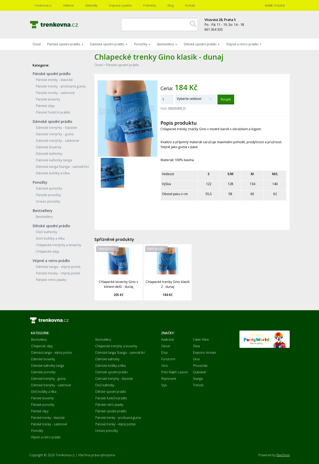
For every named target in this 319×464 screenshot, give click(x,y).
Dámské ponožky (49, 188)
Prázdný (275, 5)
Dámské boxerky (48, 147)
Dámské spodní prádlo (107, 44)
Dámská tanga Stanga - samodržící (62, 166)
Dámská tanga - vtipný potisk (58, 266)
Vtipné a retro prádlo (242, 44)
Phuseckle (200, 365)
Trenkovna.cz (43, 5)
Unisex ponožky (48, 201)
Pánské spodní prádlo (63, 44)
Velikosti (68, 5)
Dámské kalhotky (49, 153)
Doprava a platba (120, 5)
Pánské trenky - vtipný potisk (58, 273)
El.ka (164, 352)
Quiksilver (199, 372)
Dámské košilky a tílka (53, 173)
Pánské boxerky (48, 99)
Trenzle (198, 385)
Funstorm (168, 359)
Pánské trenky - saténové (55, 93)
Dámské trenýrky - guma (55, 134)
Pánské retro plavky (51, 279)
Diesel (165, 346)
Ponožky (140, 44)
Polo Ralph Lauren (174, 372)
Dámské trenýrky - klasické (56, 127)
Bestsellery (165, 44)
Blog (170, 5)
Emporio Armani (204, 352)
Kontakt (190, 5)
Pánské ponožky (48, 195)
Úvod (36, 44)
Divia (196, 346)
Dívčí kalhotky (46, 232)
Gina (196, 359)
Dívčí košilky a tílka (50, 238)
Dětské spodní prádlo (200, 44)
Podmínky (149, 5)
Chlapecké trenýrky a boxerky (58, 245)
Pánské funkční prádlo (53, 112)
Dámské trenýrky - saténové (57, 140)
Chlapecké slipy (47, 251)
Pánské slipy (45, 106)
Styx (164, 385)
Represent (168, 378)
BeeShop (283, 455)
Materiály (91, 5)
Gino (164, 365)
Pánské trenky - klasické (54, 80)
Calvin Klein (201, 339)
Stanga (198, 378)
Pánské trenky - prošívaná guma (60, 86)
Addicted (167, 339)
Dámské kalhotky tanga (54, 160)
